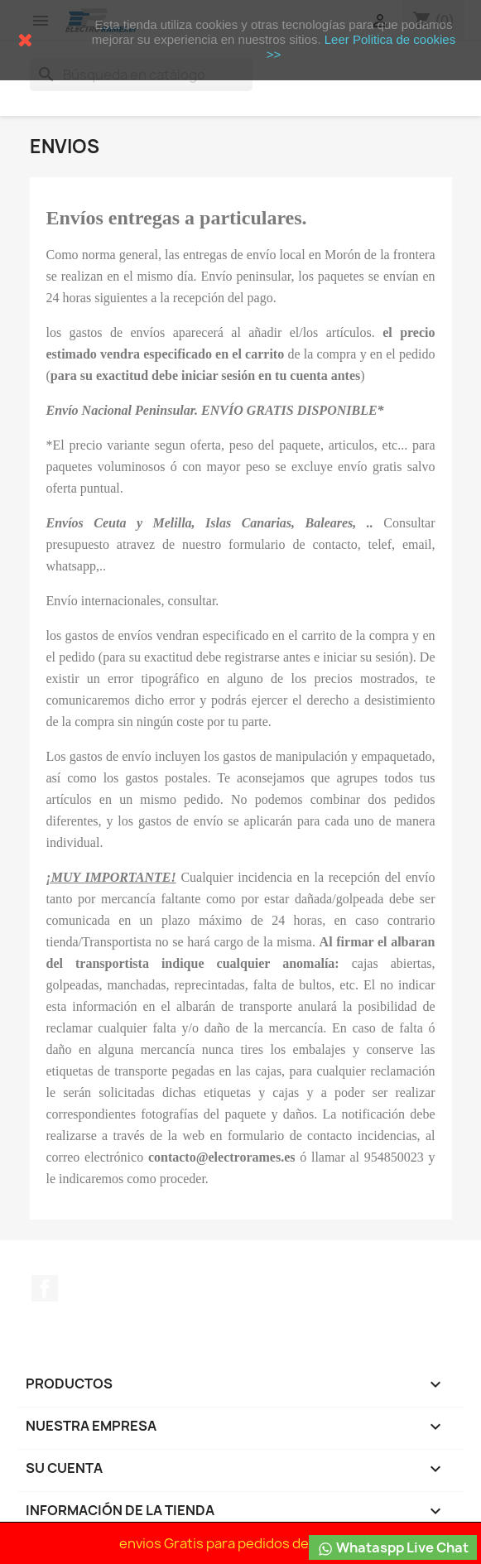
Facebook (44, 1288)
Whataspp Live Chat (393, 1547)
